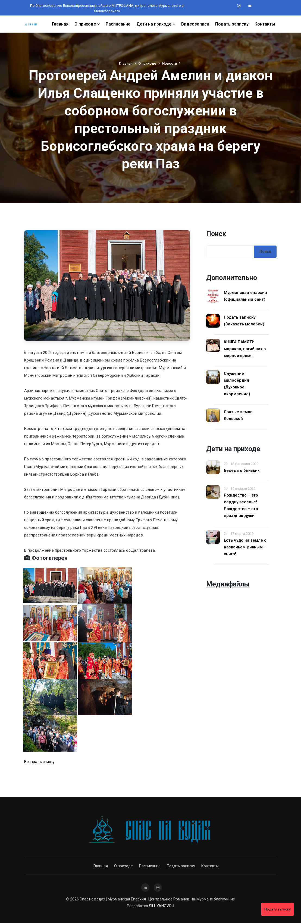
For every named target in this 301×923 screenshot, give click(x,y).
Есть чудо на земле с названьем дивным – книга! (245, 547)
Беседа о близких (242, 470)
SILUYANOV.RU (161, 906)
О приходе (87, 23)
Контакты (265, 23)
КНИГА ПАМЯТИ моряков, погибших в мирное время (245, 349)
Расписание (118, 23)
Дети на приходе (155, 23)
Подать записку (232, 23)
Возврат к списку (39, 761)
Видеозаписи (195, 23)
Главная (60, 23)
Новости (170, 63)
